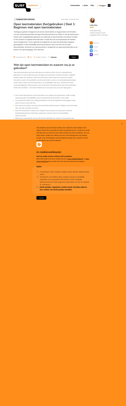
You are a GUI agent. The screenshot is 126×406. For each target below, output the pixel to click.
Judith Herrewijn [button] (22, 387)
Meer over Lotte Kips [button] (30, 273)
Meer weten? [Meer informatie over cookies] (76, 402)
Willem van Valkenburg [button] (25, 306)
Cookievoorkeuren (64, 402)
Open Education (19, 255)
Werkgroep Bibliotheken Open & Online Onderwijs (38, 255)
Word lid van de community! (34, 239)
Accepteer (51, 402)
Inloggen (19, 299)
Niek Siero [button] (54, 387)
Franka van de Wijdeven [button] (92, 385)
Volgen (74, 57)
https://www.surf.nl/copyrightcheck (31, 340)
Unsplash (47, 247)
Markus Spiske (33, 247)
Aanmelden (29, 299)
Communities (75, 5)
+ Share (85, 5)
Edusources (19, 130)
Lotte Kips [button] (24, 264)
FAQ (92, 5)
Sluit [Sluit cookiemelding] (112, 390)
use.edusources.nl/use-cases (37, 173)
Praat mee (54, 57)
